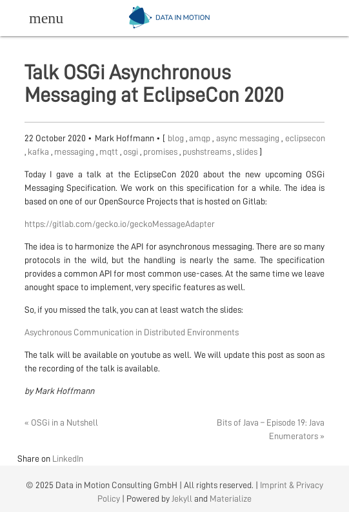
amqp (200, 138)
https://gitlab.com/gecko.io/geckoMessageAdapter (120, 223)
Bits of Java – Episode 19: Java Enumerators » (270, 429)
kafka (39, 151)
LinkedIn (67, 458)
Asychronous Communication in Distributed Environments (132, 332)
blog (177, 138)
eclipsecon (305, 138)
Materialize (231, 498)
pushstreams (208, 151)
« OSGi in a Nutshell (61, 422)
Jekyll (182, 498)
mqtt (109, 151)
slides (247, 151)
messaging (75, 151)
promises (161, 151)
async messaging (249, 138)
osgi (131, 151)
